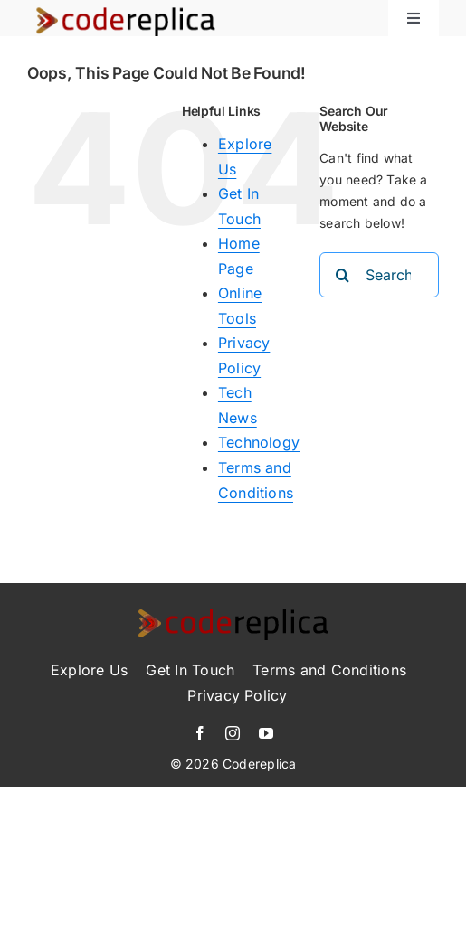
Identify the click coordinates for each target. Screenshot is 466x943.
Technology (259, 442)
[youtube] (266, 733)
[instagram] (232, 733)
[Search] (342, 274)
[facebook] (200, 733)
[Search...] (379, 274)
